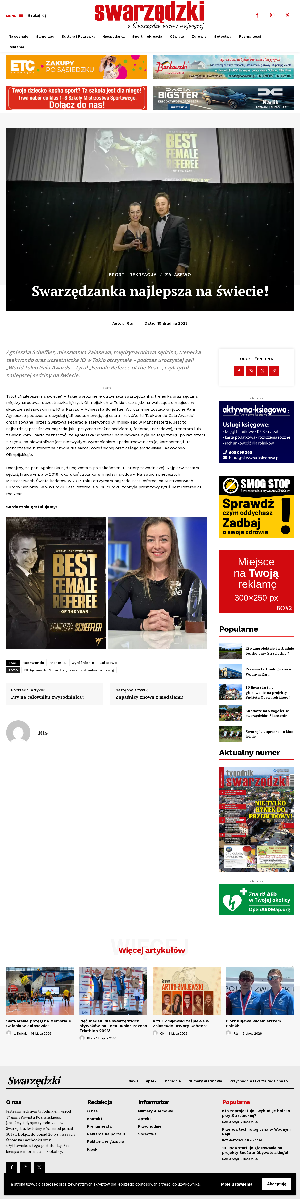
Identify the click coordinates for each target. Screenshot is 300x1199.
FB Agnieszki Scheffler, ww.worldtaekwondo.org (69, 670)
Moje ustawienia (236, 1184)
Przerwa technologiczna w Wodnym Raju (269, 672)
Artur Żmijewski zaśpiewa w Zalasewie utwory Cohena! (181, 1023)
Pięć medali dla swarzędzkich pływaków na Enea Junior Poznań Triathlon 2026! (113, 1026)
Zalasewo (178, 275)
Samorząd (230, 1122)
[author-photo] (9, 1033)
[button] (38, 15)
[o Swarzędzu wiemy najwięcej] (150, 15)
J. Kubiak (20, 1033)
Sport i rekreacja (133, 275)
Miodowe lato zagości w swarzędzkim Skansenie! (267, 713)
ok (162, 1033)
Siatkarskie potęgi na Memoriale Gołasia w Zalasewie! (38, 1023)
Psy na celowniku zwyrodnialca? (47, 697)
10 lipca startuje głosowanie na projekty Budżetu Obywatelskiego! (268, 692)
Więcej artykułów (151, 950)
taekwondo (33, 663)
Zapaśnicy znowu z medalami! (149, 697)
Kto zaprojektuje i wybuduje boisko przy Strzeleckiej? (270, 651)
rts (130, 323)
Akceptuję (276, 1183)
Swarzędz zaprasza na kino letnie (269, 734)
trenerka (58, 663)
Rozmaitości (232, 1140)
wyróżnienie (83, 663)
